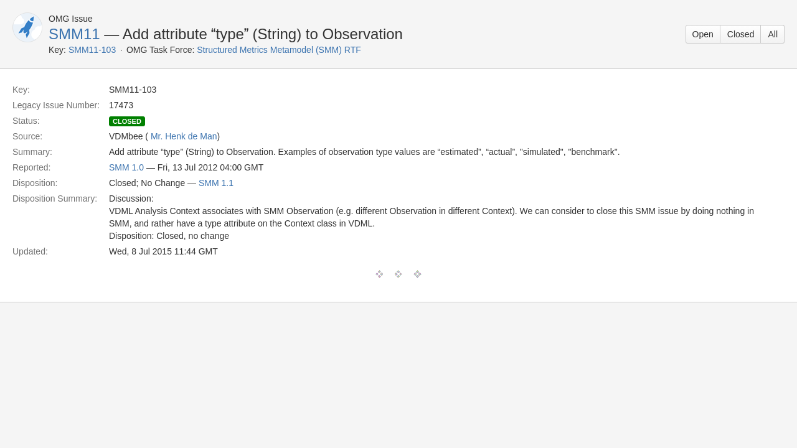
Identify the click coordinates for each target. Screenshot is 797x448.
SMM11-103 (92, 50)
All (773, 34)
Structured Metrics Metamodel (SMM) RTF (279, 50)
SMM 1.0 (126, 167)
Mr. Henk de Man (184, 136)
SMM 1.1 (216, 183)
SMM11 (74, 34)
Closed (741, 34)
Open (703, 34)
